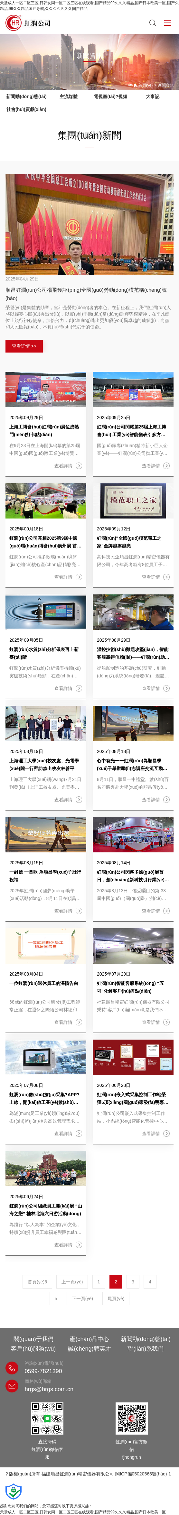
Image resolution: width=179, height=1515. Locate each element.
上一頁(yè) (72, 1281)
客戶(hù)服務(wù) (33, 1348)
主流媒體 (69, 96)
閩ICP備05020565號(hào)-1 (143, 1473)
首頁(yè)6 (37, 1281)
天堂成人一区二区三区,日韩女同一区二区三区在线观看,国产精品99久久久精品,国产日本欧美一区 (83, 1512)
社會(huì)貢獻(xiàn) (26, 109)
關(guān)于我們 (33, 1339)
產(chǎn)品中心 (89, 1339)
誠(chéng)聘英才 (89, 1348)
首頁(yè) (145, 85)
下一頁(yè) (82, 1298)
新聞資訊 (166, 85)
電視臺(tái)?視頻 (110, 96)
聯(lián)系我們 (145, 1348)
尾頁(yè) (116, 1298)
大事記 (152, 96)
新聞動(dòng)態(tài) (26, 96)
